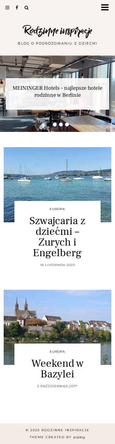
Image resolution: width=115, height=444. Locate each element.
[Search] (27, 7)
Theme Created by (57, 437)
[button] (107, 8)
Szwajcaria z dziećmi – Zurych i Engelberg (57, 237)
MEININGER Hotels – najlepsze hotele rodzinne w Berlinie (57, 92)
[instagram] (8, 7)
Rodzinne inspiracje (57, 30)
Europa (57, 209)
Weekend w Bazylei (57, 369)
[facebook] (17, 7)
